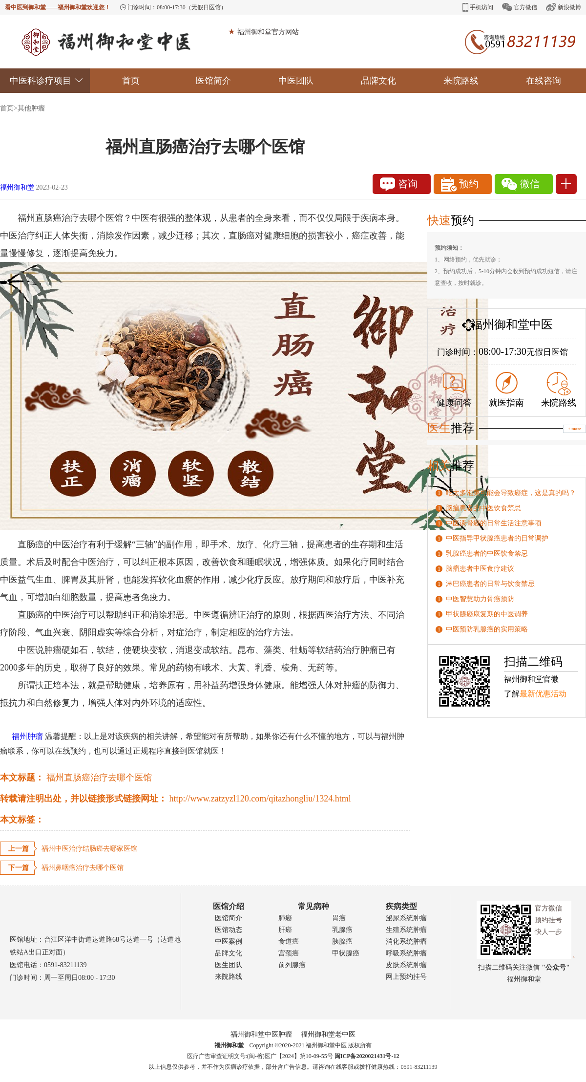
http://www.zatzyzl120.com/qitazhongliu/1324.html (260, 798)
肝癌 (285, 929)
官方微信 (519, 7)
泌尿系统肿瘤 (406, 918)
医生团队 (228, 965)
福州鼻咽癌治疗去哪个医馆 (83, 867)
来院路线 (461, 81)
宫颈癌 (288, 953)
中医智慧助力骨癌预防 (480, 599)
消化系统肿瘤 (406, 941)
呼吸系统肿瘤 (406, 953)
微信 (521, 184)
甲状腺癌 (345, 953)
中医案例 (228, 941)
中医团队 (296, 81)
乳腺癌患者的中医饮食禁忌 (487, 553)
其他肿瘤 (31, 108)
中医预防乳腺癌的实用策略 (487, 629)
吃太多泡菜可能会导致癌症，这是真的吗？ (511, 493)
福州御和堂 (17, 187)
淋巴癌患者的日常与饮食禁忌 (490, 583)
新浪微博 (563, 7)
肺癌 (285, 918)
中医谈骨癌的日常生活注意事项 (494, 523)
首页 (131, 81)
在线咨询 (543, 81)
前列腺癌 (292, 965)
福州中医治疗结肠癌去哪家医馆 (89, 848)
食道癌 (288, 941)
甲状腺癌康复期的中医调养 (487, 614)
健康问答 (454, 390)
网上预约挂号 (406, 976)
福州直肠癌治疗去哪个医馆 (99, 777)
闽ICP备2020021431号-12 (367, 1056)
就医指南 (506, 390)
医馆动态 (228, 929)
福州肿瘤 (21, 736)
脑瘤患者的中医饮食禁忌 (483, 508)
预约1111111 (463, 186)
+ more (574, 428)
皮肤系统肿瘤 (406, 965)
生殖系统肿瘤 (406, 929)
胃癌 (339, 918)
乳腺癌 (342, 929)
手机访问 (477, 7)
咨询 (399, 184)
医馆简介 (213, 81)
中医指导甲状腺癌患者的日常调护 (497, 538)
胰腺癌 (342, 941)
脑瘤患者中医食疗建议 (480, 568)
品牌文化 (378, 81)
